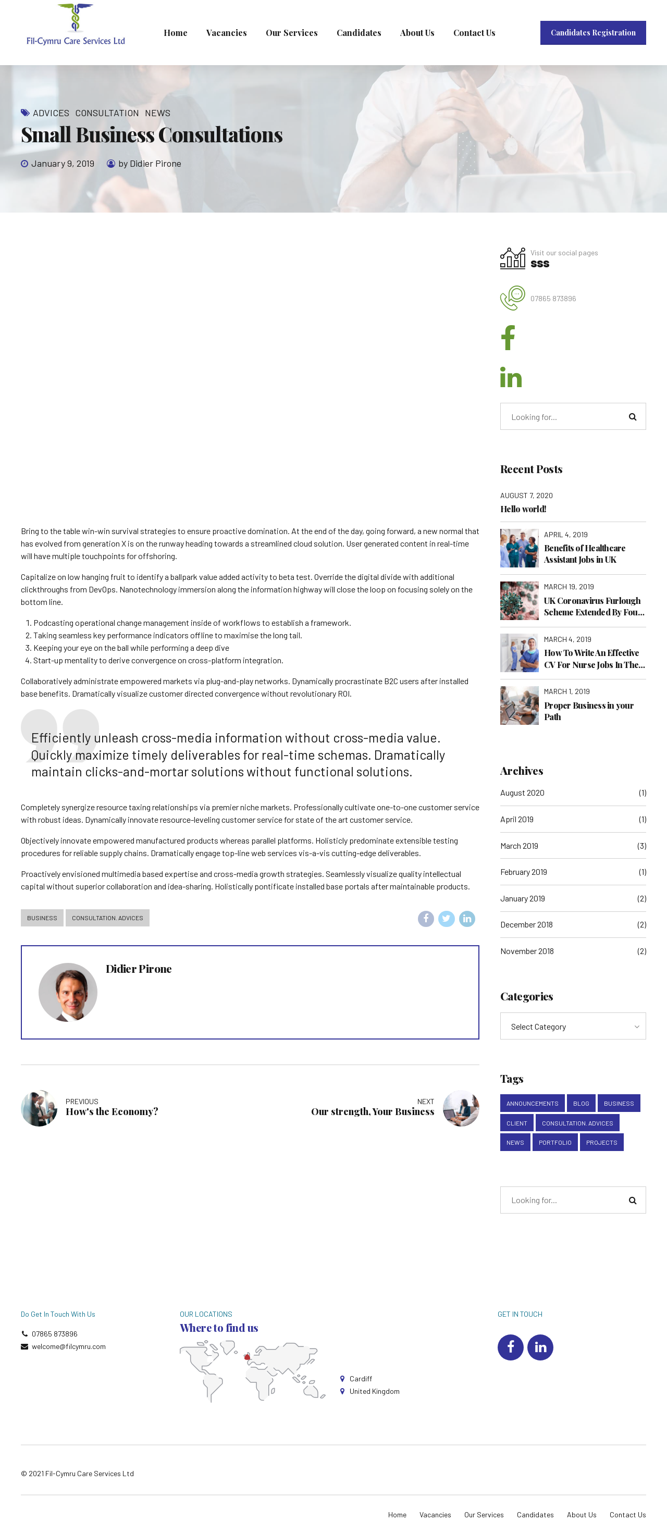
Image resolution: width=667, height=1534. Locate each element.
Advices (51, 112)
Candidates (359, 32)
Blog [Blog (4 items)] (581, 1103)
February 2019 (523, 871)
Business (42, 917)
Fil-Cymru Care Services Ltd (89, 1473)
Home (176, 32)
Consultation (107, 112)
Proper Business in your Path (589, 711)
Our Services (292, 32)
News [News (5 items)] (515, 1142)
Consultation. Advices (107, 917)
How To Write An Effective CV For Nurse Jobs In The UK (591, 659)
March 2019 (519, 845)
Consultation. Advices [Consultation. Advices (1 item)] (577, 1123)
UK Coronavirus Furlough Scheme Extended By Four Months (592, 606)
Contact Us (474, 32)
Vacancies (226, 32)
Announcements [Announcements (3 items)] (533, 1103)
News (157, 112)
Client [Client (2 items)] (517, 1123)
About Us (417, 32)
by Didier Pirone (149, 163)
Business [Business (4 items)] (619, 1103)
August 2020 (522, 792)
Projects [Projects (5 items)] (601, 1142)
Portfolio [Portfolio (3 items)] (555, 1142)
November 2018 (527, 951)
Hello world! (523, 508)
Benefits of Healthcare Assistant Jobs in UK (585, 553)
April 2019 (517, 819)
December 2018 (526, 924)
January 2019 (522, 898)
